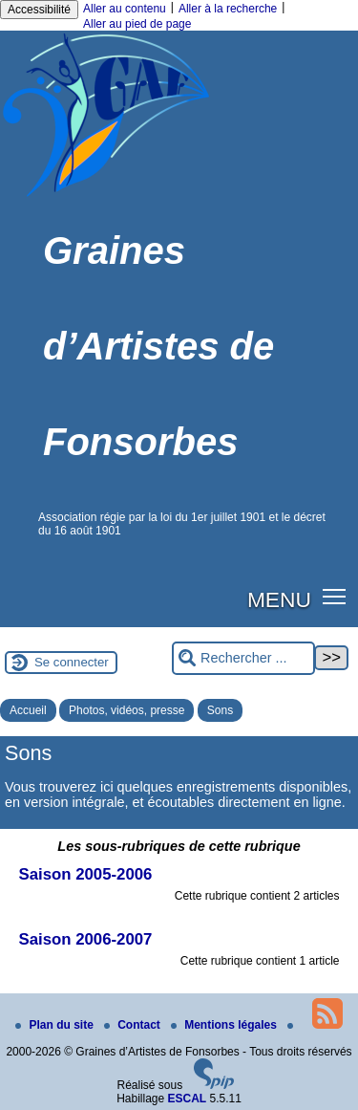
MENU (279, 599)
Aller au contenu (124, 8)
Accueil (28, 710)
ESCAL (187, 1098)
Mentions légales (225, 1025)
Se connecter (71, 662)
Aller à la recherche (228, 8)
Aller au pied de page (137, 24)
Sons (220, 710)
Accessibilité (39, 9)
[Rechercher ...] (243, 658)
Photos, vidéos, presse (126, 710)
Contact (133, 1025)
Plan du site (55, 1025)
